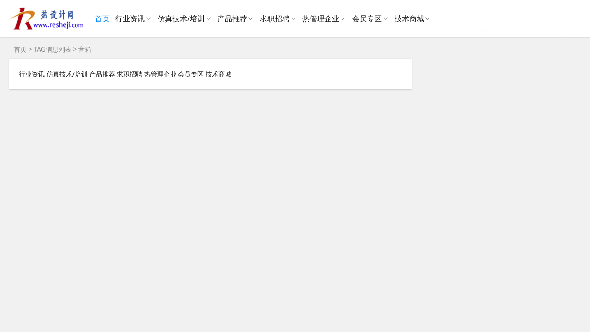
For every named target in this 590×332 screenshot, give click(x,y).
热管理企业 (320, 18)
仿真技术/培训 (181, 18)
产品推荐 (232, 18)
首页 (102, 18)
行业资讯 (130, 18)
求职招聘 (274, 18)
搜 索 (553, 18)
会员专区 (367, 18)
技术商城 (409, 18)
